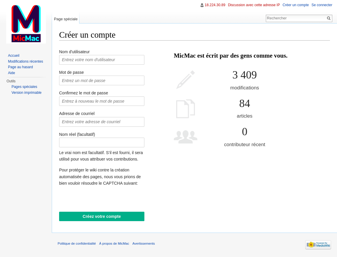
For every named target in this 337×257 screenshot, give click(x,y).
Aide (11, 73)
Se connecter (321, 5)
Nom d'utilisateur (74, 51)
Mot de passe (71, 72)
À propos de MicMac (114, 243)
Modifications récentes (25, 61)
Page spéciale (65, 19)
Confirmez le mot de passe (83, 93)
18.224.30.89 (215, 5)
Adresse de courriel (77, 113)
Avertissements (143, 243)
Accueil (13, 56)
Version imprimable (26, 93)
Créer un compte (296, 5)
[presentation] (104, 200)
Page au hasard (20, 67)
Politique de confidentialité (77, 243)
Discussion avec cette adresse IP (254, 5)
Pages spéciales (24, 87)
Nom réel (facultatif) (77, 134)
